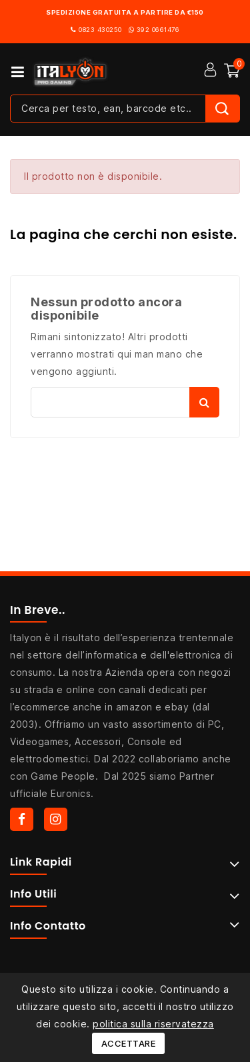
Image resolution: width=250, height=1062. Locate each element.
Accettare (128, 1043)
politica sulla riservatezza (153, 1023)
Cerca (204, 402)
